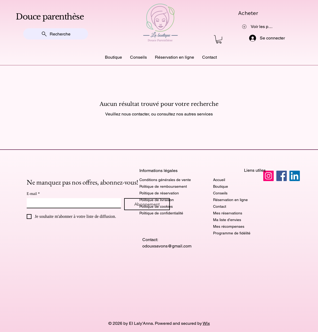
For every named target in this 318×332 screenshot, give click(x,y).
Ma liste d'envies (227, 220)
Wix (206, 323)
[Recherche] (55, 33)
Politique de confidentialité (161, 213)
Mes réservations (227, 213)
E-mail (33, 193)
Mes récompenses (228, 226)
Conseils (220, 193)
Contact (219, 206)
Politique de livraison (156, 200)
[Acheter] (263, 12)
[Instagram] (268, 176)
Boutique (220, 186)
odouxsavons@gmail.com (166, 246)
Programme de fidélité (231, 233)
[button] (219, 39)
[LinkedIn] (294, 176)
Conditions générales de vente (165, 180)
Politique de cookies (156, 206)
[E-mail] (72, 203)
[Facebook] (281, 176)
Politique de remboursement (163, 186)
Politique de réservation (159, 193)
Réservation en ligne (230, 200)
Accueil (219, 180)
